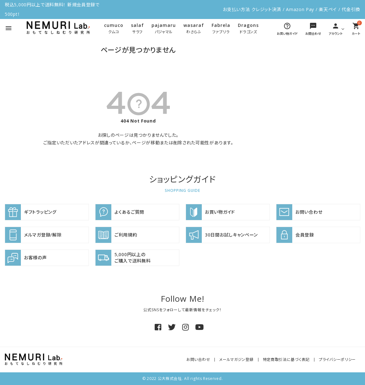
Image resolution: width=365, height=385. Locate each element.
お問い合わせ (198, 359)
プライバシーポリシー (337, 359)
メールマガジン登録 (236, 359)
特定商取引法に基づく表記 (286, 359)
